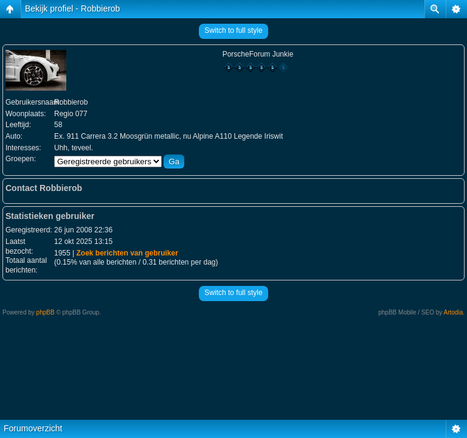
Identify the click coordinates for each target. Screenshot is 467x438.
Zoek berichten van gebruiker (127, 253)
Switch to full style (233, 30)
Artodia (453, 312)
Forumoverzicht (33, 428)
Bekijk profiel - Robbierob (72, 8)
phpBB (45, 312)
